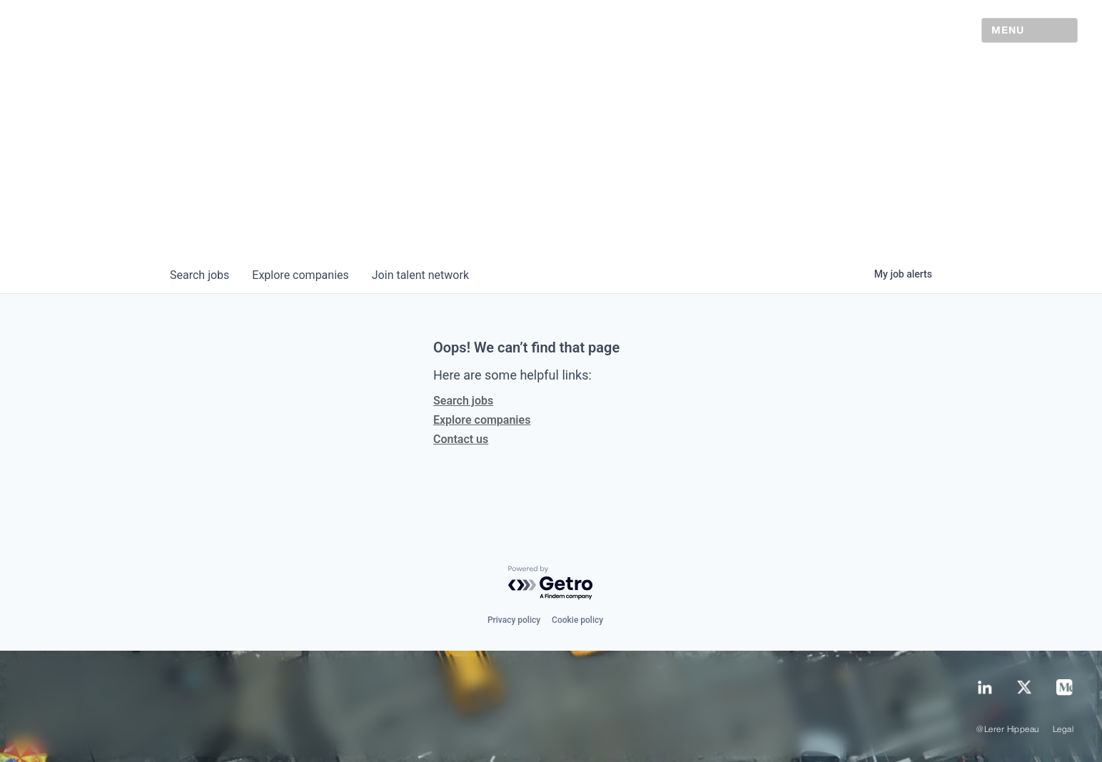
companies (300, 275)
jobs (199, 275)
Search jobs (463, 400)
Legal (1063, 729)
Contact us (460, 439)
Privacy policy (513, 620)
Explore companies (481, 420)
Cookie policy (577, 620)
